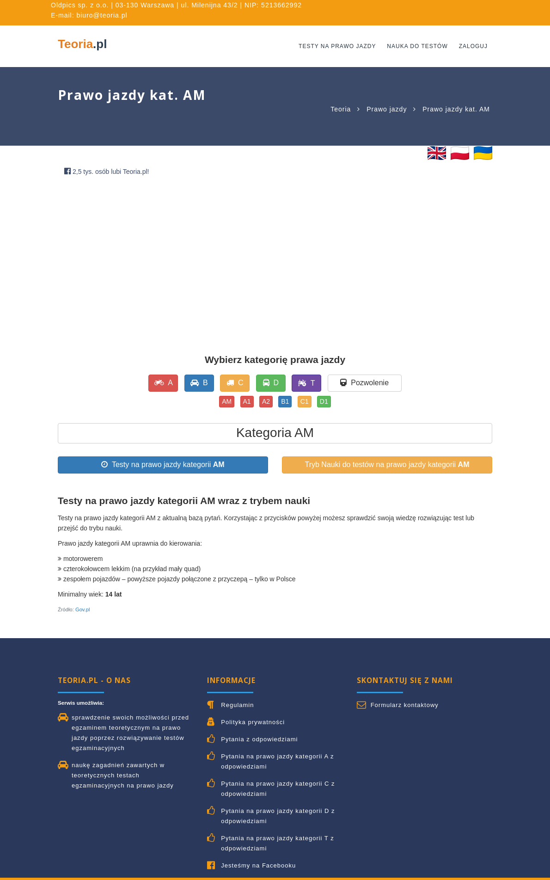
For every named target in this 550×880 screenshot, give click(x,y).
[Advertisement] (275, 254)
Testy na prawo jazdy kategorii (162, 464)
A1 (247, 401)
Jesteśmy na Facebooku (258, 865)
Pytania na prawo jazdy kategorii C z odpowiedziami (278, 788)
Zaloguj (473, 46)
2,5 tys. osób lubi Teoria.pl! (106, 171)
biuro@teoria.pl (101, 15)
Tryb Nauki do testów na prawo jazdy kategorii (387, 464)
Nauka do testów (417, 46)
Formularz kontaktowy (405, 705)
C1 (304, 401)
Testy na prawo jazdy (337, 46)
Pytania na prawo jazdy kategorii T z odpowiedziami (277, 843)
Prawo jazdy (387, 109)
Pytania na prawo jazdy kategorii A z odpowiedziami (277, 761)
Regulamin (237, 705)
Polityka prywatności (253, 722)
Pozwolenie (364, 383)
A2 (266, 401)
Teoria (82, 44)
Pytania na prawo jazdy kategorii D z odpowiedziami (278, 816)
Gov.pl (82, 609)
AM (227, 401)
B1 (285, 401)
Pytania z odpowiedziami (259, 739)
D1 (324, 401)
